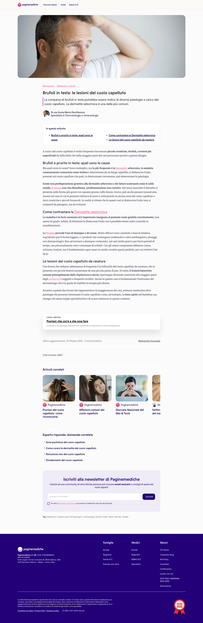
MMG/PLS (136, 559)
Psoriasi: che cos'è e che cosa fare (67, 321)
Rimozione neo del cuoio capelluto (65, 454)
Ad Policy (164, 559)
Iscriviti (149, 496)
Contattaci (164, 564)
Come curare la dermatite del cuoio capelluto (71, 448)
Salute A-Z (73, 5)
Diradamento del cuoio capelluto (64, 460)
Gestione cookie (52, 611)
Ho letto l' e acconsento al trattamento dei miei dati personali (81, 503)
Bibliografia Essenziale (149, 341)
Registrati (107, 555)
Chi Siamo (164, 550)
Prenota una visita (111, 564)
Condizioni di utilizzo (26, 611)
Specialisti (136, 564)
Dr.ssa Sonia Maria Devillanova (68, 112)
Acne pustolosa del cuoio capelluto (65, 442)
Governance (165, 586)
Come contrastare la (120, 135)
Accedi (106, 550)
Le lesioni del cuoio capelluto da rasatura (131, 139)
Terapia (50, 233)
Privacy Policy (40, 611)
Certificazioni (166, 569)
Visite (63, 5)
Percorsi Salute (50, 5)
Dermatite (121, 168)
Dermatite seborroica (143, 135)
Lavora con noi (166, 574)
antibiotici (54, 278)
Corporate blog (167, 555)
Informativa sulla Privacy (66, 503)
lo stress (56, 187)
